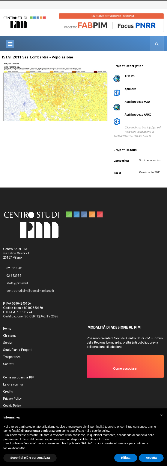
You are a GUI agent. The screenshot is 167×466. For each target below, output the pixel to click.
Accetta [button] (151, 457)
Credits (8, 391)
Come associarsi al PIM (18, 377)
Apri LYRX (130, 89)
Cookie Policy (12, 405)
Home (7, 328)
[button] (125, 366)
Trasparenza (12, 357)
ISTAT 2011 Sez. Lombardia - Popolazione (37, 57)
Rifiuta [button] (126, 457)
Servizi (7, 342)
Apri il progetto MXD (137, 101)
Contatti (8, 364)
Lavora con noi (13, 384)
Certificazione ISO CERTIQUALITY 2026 (30, 316)
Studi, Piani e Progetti (17, 349)
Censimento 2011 (150, 172)
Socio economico (150, 160)
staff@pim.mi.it (17, 283)
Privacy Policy (12, 398)
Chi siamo (10, 335)
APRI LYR (130, 76)
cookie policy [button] (100, 430)
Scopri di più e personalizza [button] (30, 457)
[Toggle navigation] (10, 44)
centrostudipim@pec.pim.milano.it (30, 291)
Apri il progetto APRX (138, 114)
